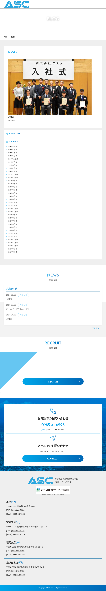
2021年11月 (12, 243)
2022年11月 (12, 212)
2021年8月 (11, 252)
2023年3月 (11, 199)
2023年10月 (12, 177)
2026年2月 (11, 146)
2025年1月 (11, 156)
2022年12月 (12, 208)
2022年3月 (11, 230)
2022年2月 (11, 233)
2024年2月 (11, 168)
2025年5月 (11, 153)
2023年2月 (11, 202)
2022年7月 (11, 221)
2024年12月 (12, 159)
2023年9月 (11, 180)
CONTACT (53, 459)
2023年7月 (11, 187)
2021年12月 (12, 239)
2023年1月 (11, 205)
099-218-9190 (18, 571)
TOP (6, 37)
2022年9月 (11, 215)
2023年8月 (11, 184)
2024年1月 (11, 171)
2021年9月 (11, 249)
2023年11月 (12, 174)
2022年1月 (11, 236)
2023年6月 (11, 190)
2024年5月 (11, 165)
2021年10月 (12, 246)
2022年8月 (11, 218)
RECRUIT (53, 382)
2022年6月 (11, 224)
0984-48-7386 (18, 510)
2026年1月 (11, 149)
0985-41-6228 (53, 425)
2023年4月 (11, 196)
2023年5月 (11, 193)
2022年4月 (11, 227)
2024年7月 (11, 162)
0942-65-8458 (18, 551)
